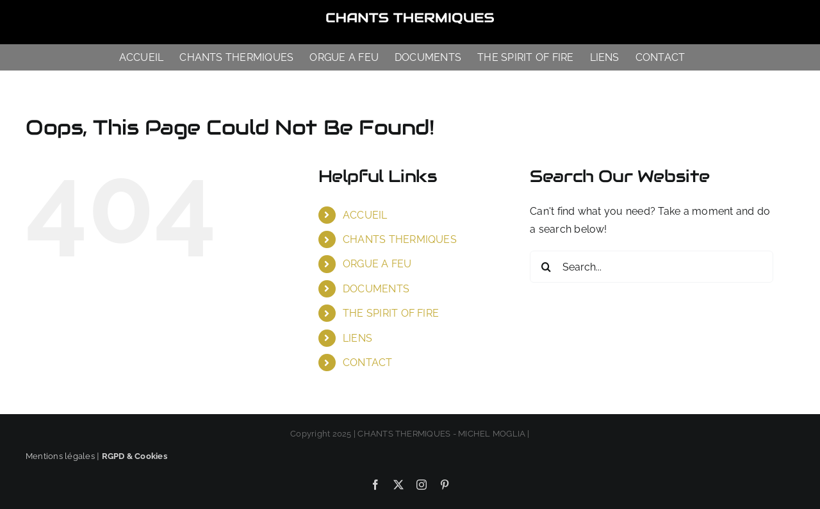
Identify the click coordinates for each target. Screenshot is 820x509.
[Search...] (651, 267)
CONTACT (368, 362)
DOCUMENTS (376, 289)
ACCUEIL (365, 215)
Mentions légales (60, 456)
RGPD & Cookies (134, 456)
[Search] (546, 267)
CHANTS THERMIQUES (400, 239)
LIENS (357, 338)
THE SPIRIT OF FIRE (391, 313)
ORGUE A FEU (377, 264)
